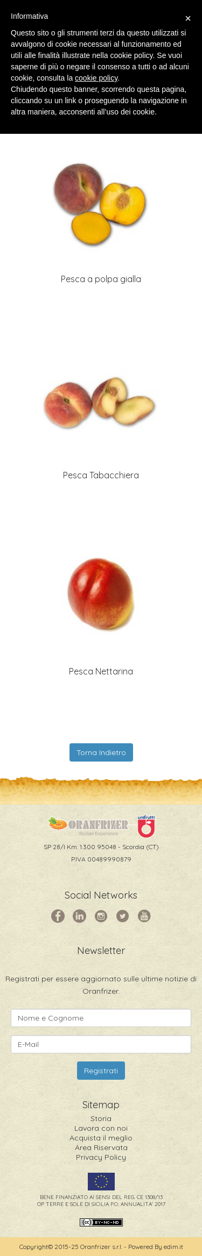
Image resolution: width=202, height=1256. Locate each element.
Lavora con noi (101, 1128)
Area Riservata (101, 1147)
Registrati (101, 1070)
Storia (101, 1118)
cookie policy (96, 78)
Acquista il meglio (101, 1138)
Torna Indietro (101, 752)
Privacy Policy (101, 1157)
